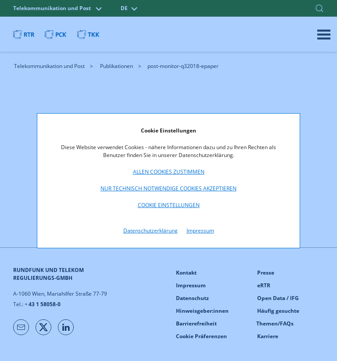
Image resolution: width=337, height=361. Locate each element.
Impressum (200, 230)
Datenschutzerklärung (150, 230)
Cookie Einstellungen (169, 205)
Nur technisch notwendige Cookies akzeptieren (168, 188)
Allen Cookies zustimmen (168, 171)
